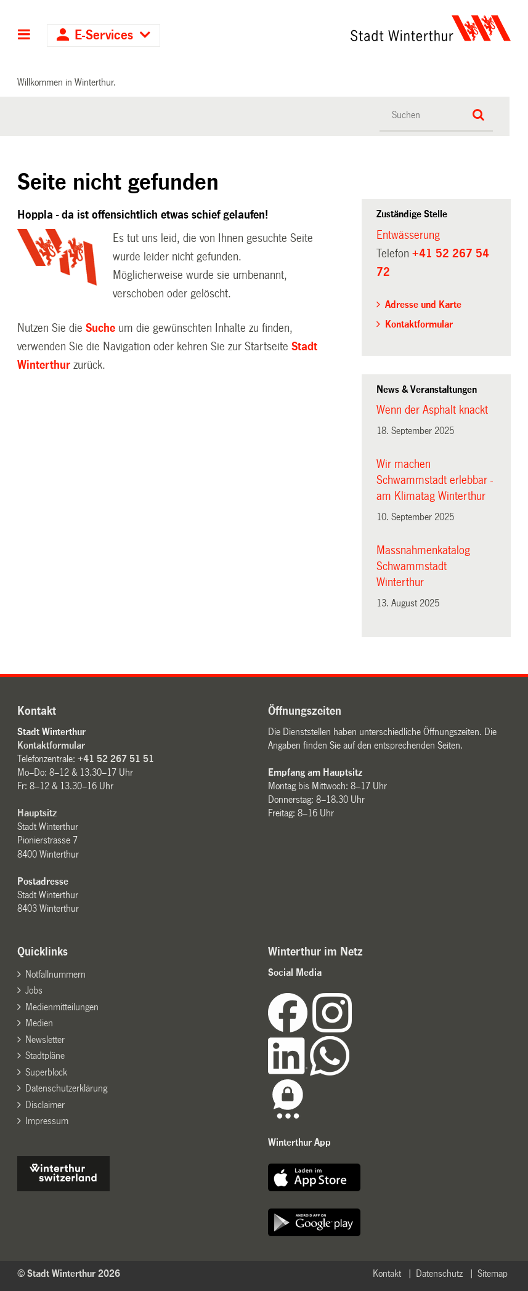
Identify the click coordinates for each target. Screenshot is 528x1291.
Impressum (46, 1121)
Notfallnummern (55, 974)
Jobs (34, 990)
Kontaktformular (419, 324)
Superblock (46, 1072)
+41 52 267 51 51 (116, 759)
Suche (100, 328)
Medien (39, 1023)
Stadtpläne (45, 1055)
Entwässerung (408, 235)
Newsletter (45, 1039)
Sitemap (492, 1273)
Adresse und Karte (423, 304)
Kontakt (387, 1273)
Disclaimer (45, 1105)
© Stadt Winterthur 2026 (68, 1273)
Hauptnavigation (24, 35)
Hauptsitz (37, 813)
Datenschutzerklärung (66, 1088)
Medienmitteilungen (62, 1007)
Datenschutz (439, 1273)
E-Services (104, 35)
